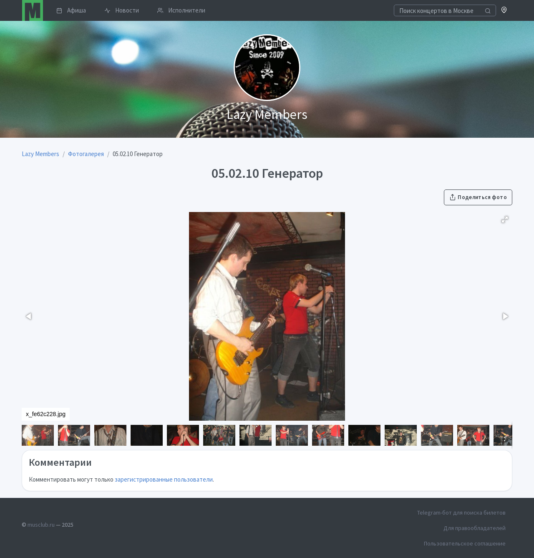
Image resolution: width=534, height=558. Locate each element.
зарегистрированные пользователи (164, 479)
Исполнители (181, 10)
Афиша (71, 10)
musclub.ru (41, 524)
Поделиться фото (478, 197)
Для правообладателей (474, 528)
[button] (504, 10)
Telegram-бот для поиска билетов (461, 512)
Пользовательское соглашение (465, 543)
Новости (121, 10)
